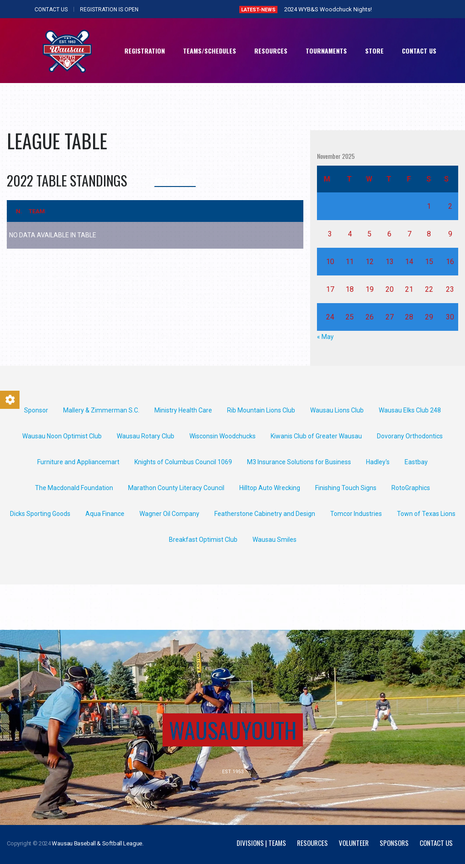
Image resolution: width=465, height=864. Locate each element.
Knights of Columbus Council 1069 (183, 462)
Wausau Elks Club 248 (410, 410)
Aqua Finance (104, 513)
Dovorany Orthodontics (410, 436)
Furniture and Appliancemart (78, 462)
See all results (175, 180)
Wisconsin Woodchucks (222, 436)
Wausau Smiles (274, 539)
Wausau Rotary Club (145, 436)
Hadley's (378, 462)
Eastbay (416, 462)
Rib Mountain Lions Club (261, 410)
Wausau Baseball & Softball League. (97, 843)
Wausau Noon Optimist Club (62, 436)
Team (37, 211)
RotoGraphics (410, 487)
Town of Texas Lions (426, 513)
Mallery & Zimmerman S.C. (101, 410)
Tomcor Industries (356, 513)
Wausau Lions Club (337, 410)
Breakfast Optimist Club (203, 539)
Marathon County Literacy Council (176, 487)
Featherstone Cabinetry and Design (264, 513)
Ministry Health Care (183, 410)
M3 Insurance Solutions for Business (299, 462)
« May (325, 336)
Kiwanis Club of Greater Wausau (316, 436)
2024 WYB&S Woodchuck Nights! (328, 9)
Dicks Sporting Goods (40, 513)
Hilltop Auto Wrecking (269, 487)
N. (19, 211)
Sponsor (36, 410)
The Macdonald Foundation (74, 487)
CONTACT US (51, 9)
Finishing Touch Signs (345, 487)
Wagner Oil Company (169, 513)
